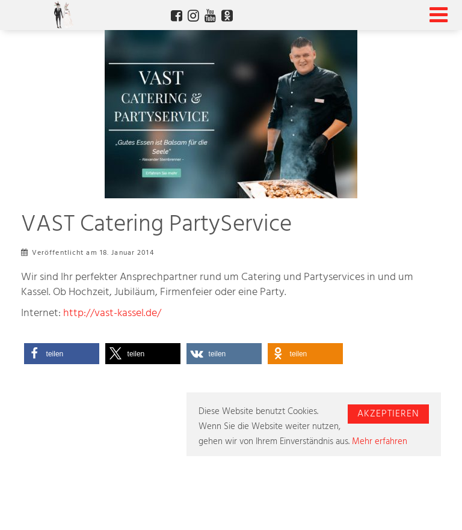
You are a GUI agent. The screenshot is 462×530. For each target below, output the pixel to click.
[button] (61, 353)
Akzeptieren (388, 414)
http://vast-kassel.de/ (112, 313)
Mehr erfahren (379, 441)
